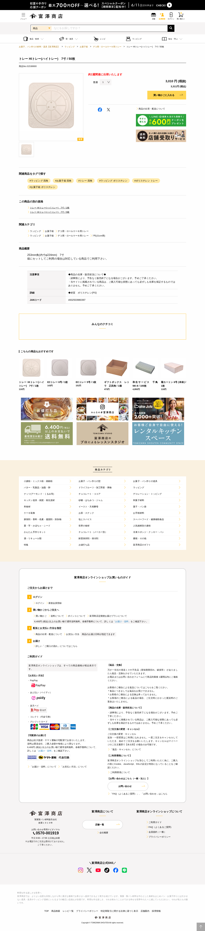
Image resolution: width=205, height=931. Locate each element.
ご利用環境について (119, 772)
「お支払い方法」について (72, 766)
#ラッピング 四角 (39, 180)
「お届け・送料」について (41, 766)
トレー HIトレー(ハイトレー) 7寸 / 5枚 (48, 212)
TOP (46, 911)
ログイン (38, 603)
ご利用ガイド (154, 822)
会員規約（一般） (156, 832)
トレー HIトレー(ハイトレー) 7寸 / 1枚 (48, 207)
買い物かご (40, 616)
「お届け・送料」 (122, 621)
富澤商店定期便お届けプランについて (107, 616)
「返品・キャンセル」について (124, 749)
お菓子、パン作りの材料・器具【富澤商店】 (39, 47)
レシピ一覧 (68, 911)
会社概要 (102, 832)
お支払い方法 (71, 634)
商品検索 (55, 911)
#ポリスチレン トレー (146, 180)
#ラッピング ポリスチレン (113, 180)
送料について (56, 616)
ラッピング (70, 47)
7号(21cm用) (97, 235)
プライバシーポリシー (158, 837)
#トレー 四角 (85, 180)
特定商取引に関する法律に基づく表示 (119, 911)
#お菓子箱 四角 (63, 180)
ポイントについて (75, 616)
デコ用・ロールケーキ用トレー (107, 47)
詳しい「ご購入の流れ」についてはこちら (55, 646)
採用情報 (156, 911)
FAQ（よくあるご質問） (159, 827)
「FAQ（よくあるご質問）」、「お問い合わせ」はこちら (137, 794)
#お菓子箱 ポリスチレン (42, 187)
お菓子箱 (84, 47)
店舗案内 (145, 911)
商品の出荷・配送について (150, 109)
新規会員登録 (54, 603)
